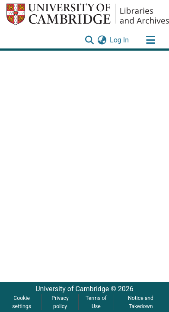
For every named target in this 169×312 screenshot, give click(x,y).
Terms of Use (96, 302)
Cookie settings (21, 302)
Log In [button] (120, 40)
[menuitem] (101, 40)
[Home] (87, 14)
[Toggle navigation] (150, 40)
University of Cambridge (72, 289)
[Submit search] (89, 40)
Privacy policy (60, 302)
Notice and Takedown (140, 302)
